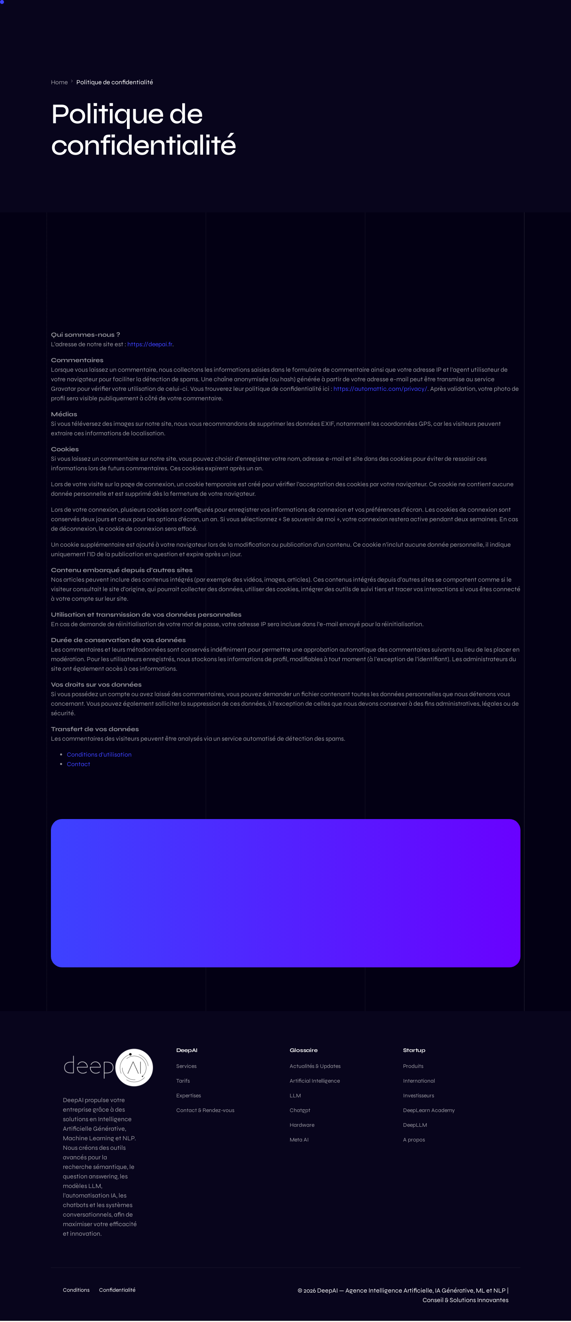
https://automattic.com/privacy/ (380, 388)
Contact (78, 764)
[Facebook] (438, 18)
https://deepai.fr (150, 344)
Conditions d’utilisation (99, 754)
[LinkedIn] (453, 18)
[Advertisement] (285, 271)
